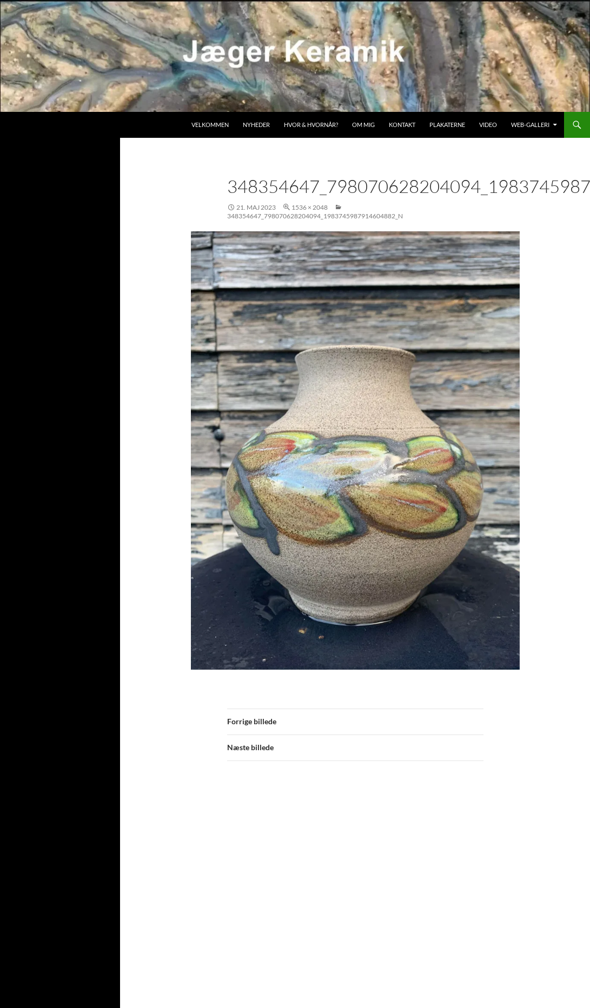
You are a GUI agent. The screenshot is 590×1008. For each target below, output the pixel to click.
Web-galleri (530, 124)
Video (488, 124)
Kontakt (402, 124)
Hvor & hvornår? (311, 124)
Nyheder (256, 124)
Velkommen (210, 124)
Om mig (363, 124)
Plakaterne (447, 124)
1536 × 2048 (309, 207)
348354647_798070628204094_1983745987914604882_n (315, 216)
